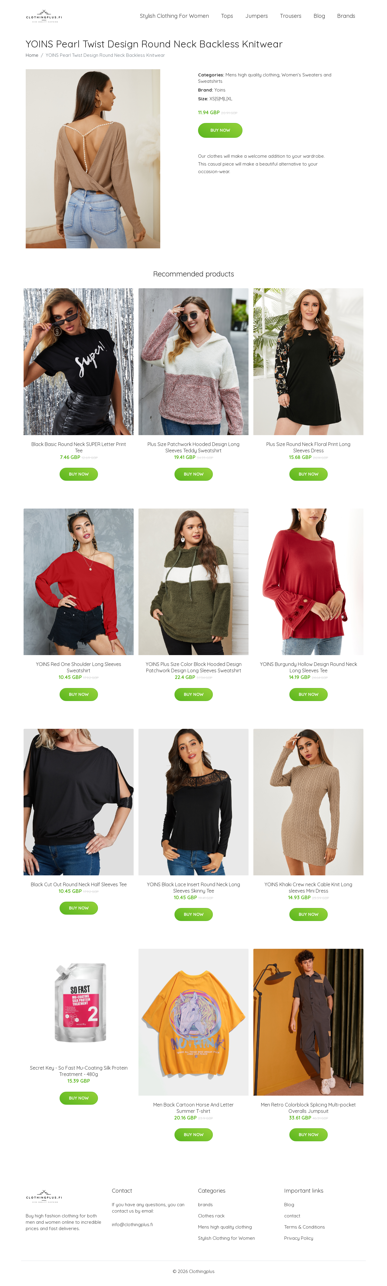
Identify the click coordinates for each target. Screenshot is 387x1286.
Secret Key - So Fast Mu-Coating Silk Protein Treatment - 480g (79, 1075)
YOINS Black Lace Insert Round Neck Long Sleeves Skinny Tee (193, 892)
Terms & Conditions (304, 1231)
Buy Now (220, 134)
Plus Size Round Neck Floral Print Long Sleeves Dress (308, 451)
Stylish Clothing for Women (226, 1242)
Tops (227, 18)
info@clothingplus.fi (132, 1229)
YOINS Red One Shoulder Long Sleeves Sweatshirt (78, 671)
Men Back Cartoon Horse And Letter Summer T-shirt (193, 1112)
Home (32, 59)
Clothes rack (211, 1220)
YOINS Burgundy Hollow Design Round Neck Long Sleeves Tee (308, 671)
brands (205, 1209)
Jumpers (256, 18)
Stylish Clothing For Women (174, 18)
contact (292, 1220)
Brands (346, 18)
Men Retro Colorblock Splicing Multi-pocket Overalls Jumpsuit (308, 1112)
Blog (319, 18)
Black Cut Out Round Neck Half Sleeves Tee (79, 889)
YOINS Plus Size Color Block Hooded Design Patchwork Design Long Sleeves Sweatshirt (194, 671)
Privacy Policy (298, 1242)
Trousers (290, 18)
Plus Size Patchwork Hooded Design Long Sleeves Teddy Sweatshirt (193, 451)
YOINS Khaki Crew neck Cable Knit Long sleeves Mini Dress (308, 892)
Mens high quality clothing (252, 79)
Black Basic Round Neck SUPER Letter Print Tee (78, 451)
